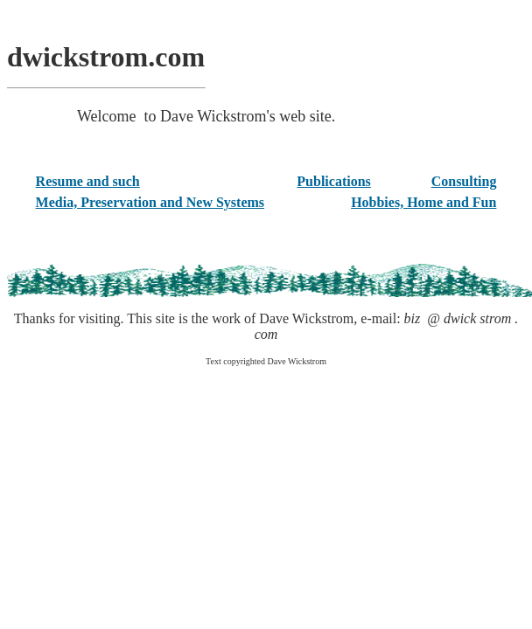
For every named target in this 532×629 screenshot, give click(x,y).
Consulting (464, 181)
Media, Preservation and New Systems (150, 202)
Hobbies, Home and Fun (423, 202)
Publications (333, 181)
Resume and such (88, 181)
